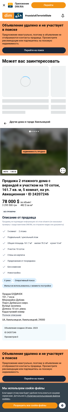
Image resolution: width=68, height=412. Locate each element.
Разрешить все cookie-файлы (30, 405)
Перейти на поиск (34, 50)
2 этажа (22, 231)
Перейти (48, 5)
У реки (7, 280)
